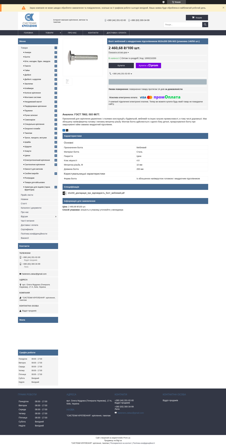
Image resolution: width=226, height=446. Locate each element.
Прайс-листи (27, 195)
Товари (49, 33)
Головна (28, 33)
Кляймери (29, 88)
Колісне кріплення (33, 93)
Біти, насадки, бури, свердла (37, 61)
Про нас (72, 33)
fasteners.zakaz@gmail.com (34, 274)
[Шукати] (205, 24)
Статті (24, 203)
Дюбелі (28, 75)
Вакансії (25, 238)
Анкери (28, 52)
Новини (24, 199)
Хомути (28, 151)
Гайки (27, 70)
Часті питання (27, 221)
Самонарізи (30, 120)
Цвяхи (27, 155)
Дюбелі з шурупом (33, 79)
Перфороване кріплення (36, 106)
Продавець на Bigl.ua (113, 440)
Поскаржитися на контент (120, 443)
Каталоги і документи (31, 208)
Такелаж (28, 133)
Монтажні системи (33, 97)
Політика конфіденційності (144, 443)
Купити (121, 65)
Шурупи (28, 146)
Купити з (148, 65)
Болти (27, 57)
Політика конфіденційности (34, 234)
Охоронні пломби (32, 128)
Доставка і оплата (116, 33)
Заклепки (29, 84)
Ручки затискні (31, 115)
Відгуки (24, 216)
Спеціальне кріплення (34, 124)
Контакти (93, 33)
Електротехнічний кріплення (37, 160)
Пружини (29, 110)
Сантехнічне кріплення (35, 164)
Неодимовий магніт (33, 102)
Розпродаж (29, 178)
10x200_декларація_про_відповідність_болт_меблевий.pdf (96, 193)
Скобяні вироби (32, 173)
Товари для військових (35, 182)
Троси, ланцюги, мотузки (36, 138)
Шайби (28, 142)
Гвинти (28, 66)
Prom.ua (126, 438)
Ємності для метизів (34, 169)
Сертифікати (27, 229)
